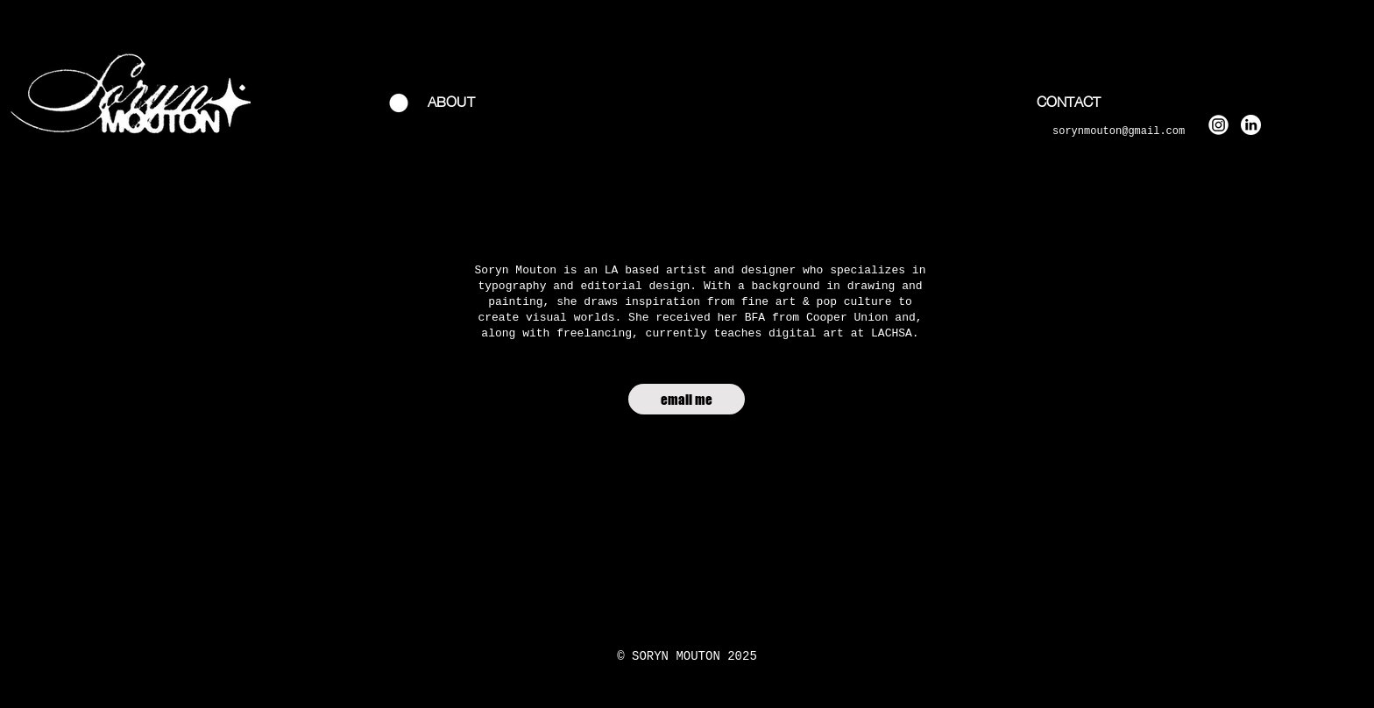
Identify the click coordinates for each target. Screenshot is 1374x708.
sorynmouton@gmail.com (1118, 131)
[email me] (686, 399)
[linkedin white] (1251, 125)
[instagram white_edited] (1218, 125)
